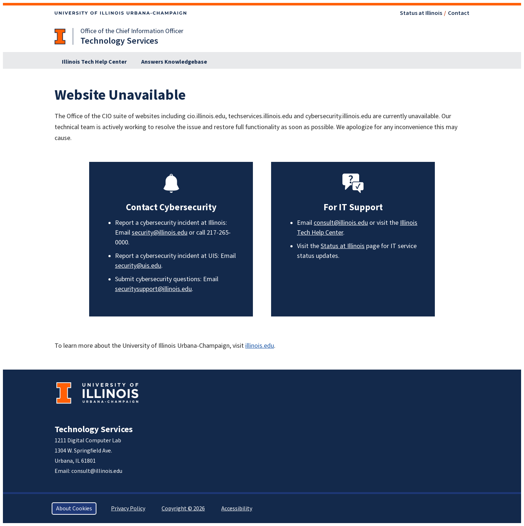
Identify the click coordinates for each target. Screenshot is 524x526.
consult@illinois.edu (341, 222)
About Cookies (74, 509)
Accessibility (236, 509)
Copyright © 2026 (183, 509)
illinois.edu (259, 345)
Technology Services (94, 429)
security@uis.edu (138, 265)
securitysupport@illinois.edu (153, 289)
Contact (458, 13)
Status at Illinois (421, 13)
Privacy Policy (128, 509)
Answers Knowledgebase (174, 62)
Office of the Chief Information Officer (131, 31)
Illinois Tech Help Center (94, 62)
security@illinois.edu (159, 232)
